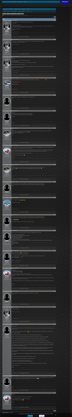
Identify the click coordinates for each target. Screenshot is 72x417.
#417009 (54, 145)
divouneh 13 (7, 252)
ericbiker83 (7, 199)
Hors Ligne (6, 31)
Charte (22, 13)
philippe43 (7, 79)
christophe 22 (7, 216)
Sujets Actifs (8, 13)
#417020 (54, 375)
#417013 (54, 214)
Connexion (13, 36)
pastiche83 (7, 112)
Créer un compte (18, 36)
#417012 (54, 197)
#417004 (54, 56)
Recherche (19, 13)
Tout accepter (30, 415)
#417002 (54, 39)
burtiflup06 (7, 377)
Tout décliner (36, 415)
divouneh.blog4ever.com (18, 260)
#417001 (54, 20)
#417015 (54, 250)
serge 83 (6, 183)
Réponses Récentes (14, 13)
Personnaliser (42, 415)
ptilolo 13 (6, 22)
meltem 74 (7, 147)
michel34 (6, 166)
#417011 (54, 181)
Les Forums (4, 13)
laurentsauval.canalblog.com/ (16, 44)
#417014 (54, 230)
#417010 (54, 164)
